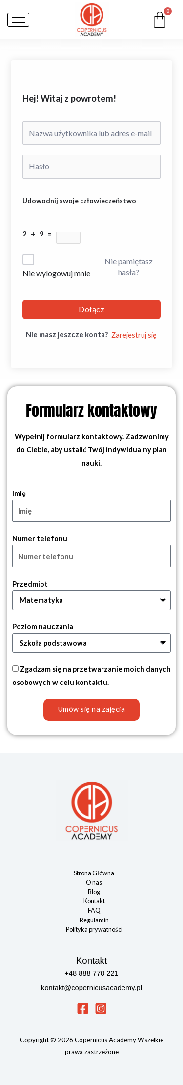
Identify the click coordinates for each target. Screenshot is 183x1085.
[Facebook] (83, 1008)
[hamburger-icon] (18, 20)
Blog (94, 892)
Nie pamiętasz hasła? (128, 267)
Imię (19, 493)
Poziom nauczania (42, 626)
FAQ (94, 910)
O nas (94, 882)
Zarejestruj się (134, 335)
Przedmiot (30, 584)
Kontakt (94, 901)
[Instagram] (101, 1008)
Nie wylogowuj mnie (56, 273)
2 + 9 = (39, 234)
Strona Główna (94, 873)
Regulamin (94, 920)
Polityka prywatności (94, 929)
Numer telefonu (39, 538)
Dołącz (91, 309)
